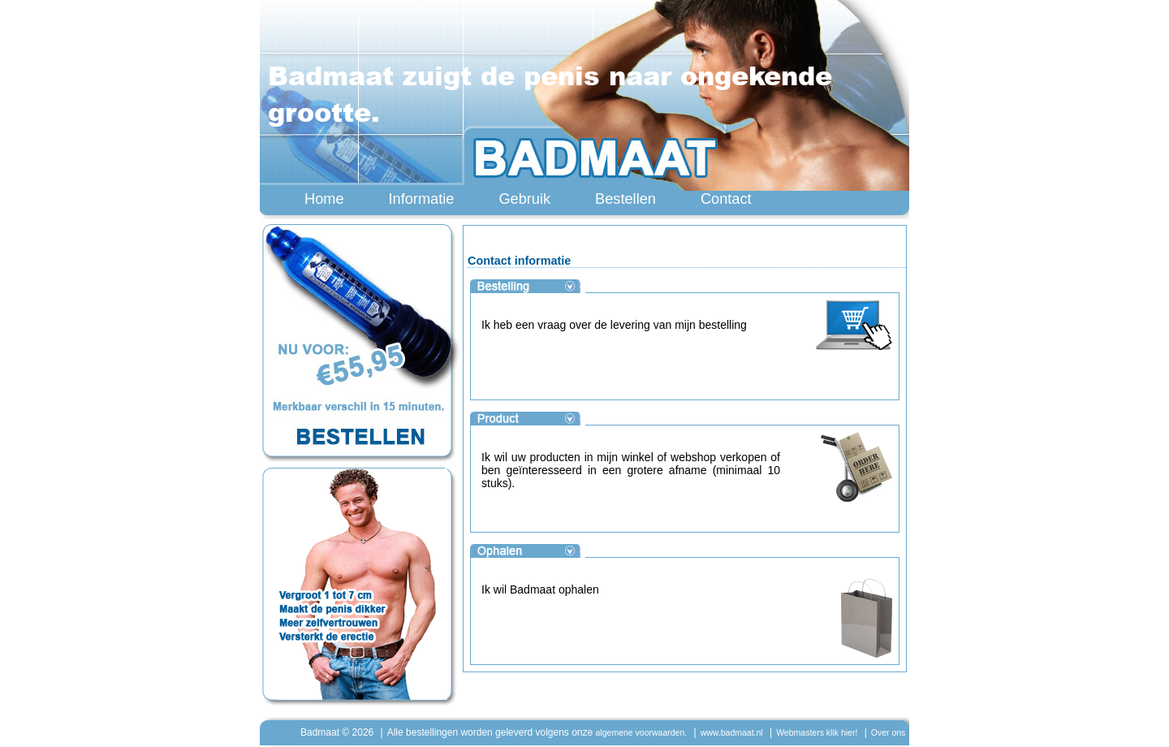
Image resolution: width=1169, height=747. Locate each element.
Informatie (422, 199)
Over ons (888, 732)
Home (324, 199)
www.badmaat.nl (732, 732)
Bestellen (625, 199)
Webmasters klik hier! (816, 732)
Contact (726, 199)
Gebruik (524, 199)
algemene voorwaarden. (642, 732)
